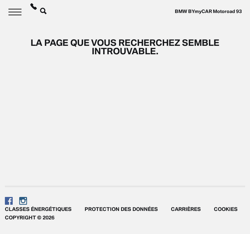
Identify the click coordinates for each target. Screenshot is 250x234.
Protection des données (121, 209)
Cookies (226, 209)
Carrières (186, 209)
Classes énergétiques (38, 209)
